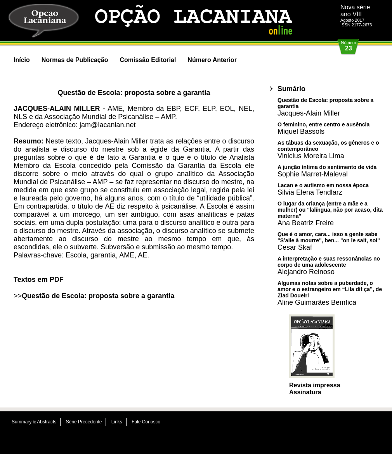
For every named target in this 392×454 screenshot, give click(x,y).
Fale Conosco (146, 422)
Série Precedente (84, 422)
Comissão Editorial (148, 60)
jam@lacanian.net (107, 125)
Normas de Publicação (75, 60)
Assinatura (305, 392)
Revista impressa (314, 385)
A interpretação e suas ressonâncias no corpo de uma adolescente (329, 265)
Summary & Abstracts (34, 422)
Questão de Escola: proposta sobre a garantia (98, 296)
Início (22, 60)
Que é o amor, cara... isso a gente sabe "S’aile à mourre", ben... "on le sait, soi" (329, 241)
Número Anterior (212, 60)
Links (116, 422)
